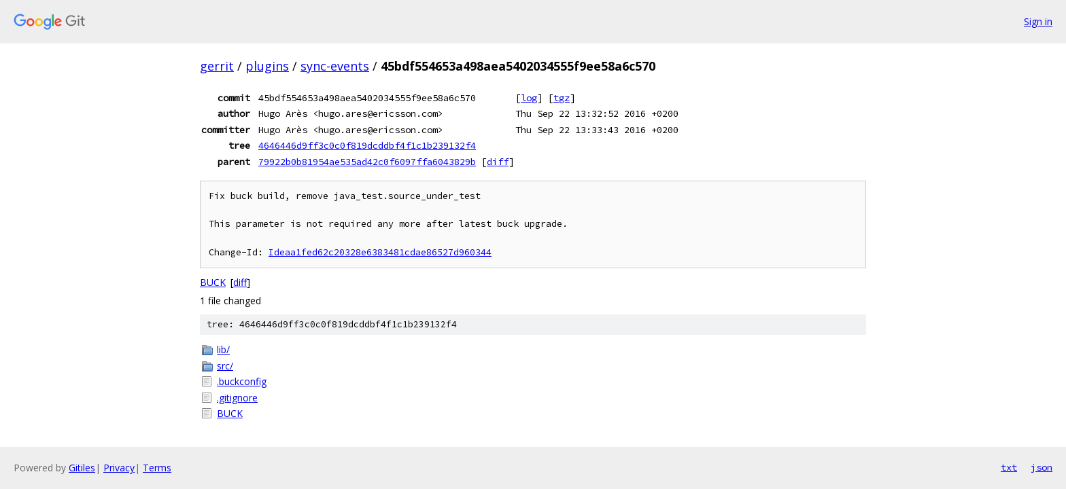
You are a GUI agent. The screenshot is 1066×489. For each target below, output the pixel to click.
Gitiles (82, 467)
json (1041, 467)
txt (1009, 467)
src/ (225, 365)
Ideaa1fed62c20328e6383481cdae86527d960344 (380, 252)
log (529, 98)
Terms (157, 467)
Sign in (1038, 21)
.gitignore (237, 397)
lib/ (223, 349)
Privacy (119, 467)
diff (498, 162)
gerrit (217, 66)
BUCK (213, 282)
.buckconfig (241, 381)
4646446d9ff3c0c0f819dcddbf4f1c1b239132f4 (367, 145)
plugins (267, 66)
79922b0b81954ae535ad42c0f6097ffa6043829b (367, 162)
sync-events (334, 66)
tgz (561, 98)
